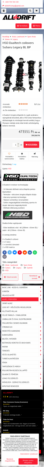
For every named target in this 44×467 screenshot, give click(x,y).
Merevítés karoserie (22, 331)
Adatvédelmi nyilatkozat (29, 454)
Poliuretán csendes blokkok (22, 323)
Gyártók (30, 268)
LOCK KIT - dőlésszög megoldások (16, 307)
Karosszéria (22, 335)
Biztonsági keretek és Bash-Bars (22, 343)
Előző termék (10, 277)
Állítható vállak (9, 311)
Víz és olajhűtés (22, 355)
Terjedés (22, 351)
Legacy (18, 268)
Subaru (7, 268)
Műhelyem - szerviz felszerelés (22, 382)
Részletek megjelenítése (10, 460)
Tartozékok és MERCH (22, 366)
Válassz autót (22, 295)
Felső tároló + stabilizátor (14, 315)
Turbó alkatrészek (10, 358)
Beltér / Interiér (22, 339)
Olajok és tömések (22, 374)
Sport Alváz (28, 265)
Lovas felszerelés (22, 378)
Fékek (22, 362)
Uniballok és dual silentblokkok (16, 319)
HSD (7, 270)
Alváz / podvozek (11, 265)
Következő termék (34, 277)
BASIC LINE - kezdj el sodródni (22, 287)
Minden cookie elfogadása (28, 461)
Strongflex (22, 327)
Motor (22, 347)
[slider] (23, 104)
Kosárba (31, 144)
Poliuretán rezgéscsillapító (14, 370)
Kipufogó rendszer (22, 386)
